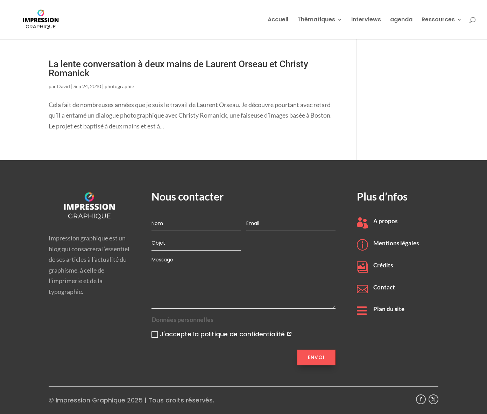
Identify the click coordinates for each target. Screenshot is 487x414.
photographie (119, 86)
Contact (384, 287)
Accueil (278, 20)
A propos (385, 221)
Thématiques (316, 20)
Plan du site (388, 309)
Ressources (438, 20)
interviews (366, 20)
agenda (401, 20)
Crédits (383, 265)
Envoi (316, 357)
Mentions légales (396, 243)
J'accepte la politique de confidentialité (221, 334)
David (63, 86)
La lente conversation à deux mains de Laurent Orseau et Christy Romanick (178, 68)
